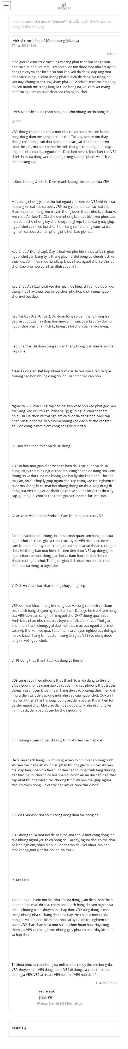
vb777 (16, 121)
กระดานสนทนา (23, 21)
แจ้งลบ (112, 53)
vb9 (71, 82)
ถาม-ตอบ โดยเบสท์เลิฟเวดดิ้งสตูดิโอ (64, 21)
